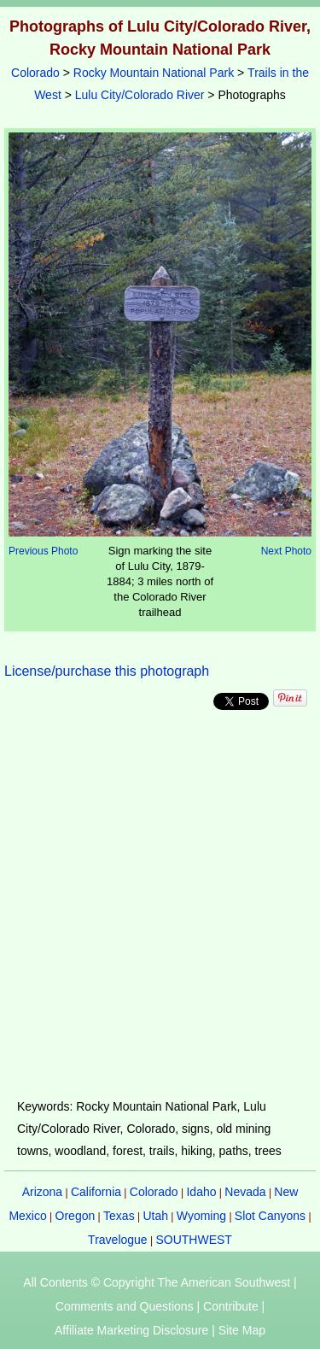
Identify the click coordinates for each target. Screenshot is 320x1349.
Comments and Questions (124, 1306)
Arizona (42, 1192)
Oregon (75, 1216)
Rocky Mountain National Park (153, 72)
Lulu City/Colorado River (140, 95)
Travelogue (118, 1239)
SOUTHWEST (193, 1239)
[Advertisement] (160, 904)
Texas (119, 1216)
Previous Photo (43, 551)
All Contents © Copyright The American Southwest (156, 1282)
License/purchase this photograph (106, 671)
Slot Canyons (270, 1216)
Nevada (244, 1192)
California (96, 1192)
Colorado (35, 72)
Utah (155, 1216)
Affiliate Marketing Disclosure (131, 1330)
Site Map (241, 1330)
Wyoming (201, 1216)
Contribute (231, 1306)
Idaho (201, 1192)
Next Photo (286, 551)
